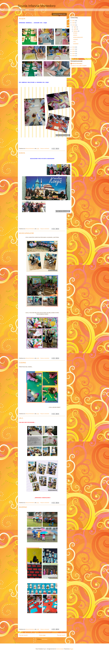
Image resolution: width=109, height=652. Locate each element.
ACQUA (22, 19)
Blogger (71, 648)
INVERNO (23, 507)
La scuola (31, 9)
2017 (73, 49)
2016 (73, 51)
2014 (73, 55)
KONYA (22, 153)
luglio (75, 27)
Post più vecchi (61, 635)
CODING (22, 363)
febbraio (76, 31)
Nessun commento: (45, 148)
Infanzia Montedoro (77, 63)
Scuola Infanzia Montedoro (36, 6)
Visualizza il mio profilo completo (79, 65)
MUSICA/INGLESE (26, 233)
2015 (73, 53)
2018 (73, 47)
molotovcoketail (59, 648)
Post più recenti (23, 635)
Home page (22, 9)
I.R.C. (21, 418)
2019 (73, 25)
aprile (75, 29)
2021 (73, 20)
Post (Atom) (44, 639)
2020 (73, 22)
